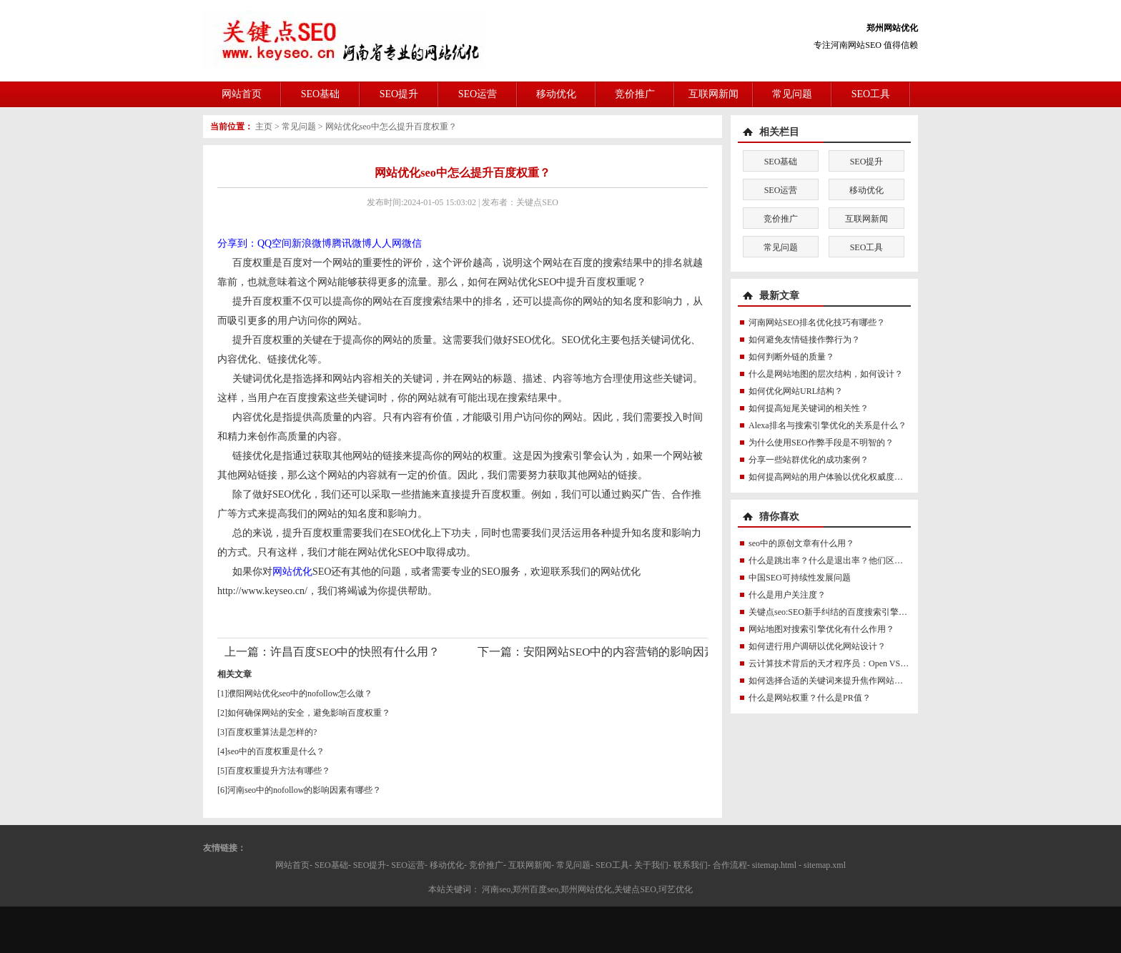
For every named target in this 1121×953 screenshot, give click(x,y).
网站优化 (292, 571)
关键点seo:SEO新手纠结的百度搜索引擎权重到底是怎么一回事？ (871, 612)
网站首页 (242, 94)
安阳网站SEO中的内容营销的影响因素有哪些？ (642, 652)
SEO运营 (477, 94)
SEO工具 (870, 94)
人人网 (387, 243)
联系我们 (690, 865)
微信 (412, 243)
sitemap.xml (825, 865)
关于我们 (651, 865)
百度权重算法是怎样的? (272, 732)
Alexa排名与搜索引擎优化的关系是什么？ (828, 425)
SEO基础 (320, 94)
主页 (263, 127)
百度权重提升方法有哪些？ (278, 771)
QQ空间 (274, 243)
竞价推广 (635, 94)
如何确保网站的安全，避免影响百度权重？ (308, 713)
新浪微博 (312, 243)
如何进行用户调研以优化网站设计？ (817, 646)
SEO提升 (399, 94)
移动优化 (556, 94)
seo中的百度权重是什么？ (276, 751)
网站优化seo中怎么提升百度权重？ (391, 127)
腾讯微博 (352, 243)
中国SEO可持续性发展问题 (800, 578)
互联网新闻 (713, 94)
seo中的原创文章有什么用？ (801, 543)
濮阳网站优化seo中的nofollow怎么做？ (299, 693)
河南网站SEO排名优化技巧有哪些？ (817, 322)
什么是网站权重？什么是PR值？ (810, 698)
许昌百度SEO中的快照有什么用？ (355, 652)
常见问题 (792, 94)
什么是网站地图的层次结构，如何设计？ (826, 374)
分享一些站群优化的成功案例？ (809, 460)
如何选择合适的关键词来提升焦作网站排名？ (834, 681)
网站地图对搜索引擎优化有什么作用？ (821, 629)
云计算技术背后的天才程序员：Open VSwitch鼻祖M (846, 663)
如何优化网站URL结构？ (796, 391)
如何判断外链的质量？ (791, 357)
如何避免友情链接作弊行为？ (804, 340)
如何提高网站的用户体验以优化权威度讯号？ (834, 477)
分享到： (237, 243)
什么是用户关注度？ (787, 595)
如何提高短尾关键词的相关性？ (809, 408)
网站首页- (293, 865)
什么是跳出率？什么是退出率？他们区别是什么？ (843, 560)
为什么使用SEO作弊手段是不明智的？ (821, 443)
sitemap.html (774, 865)
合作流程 (730, 865)
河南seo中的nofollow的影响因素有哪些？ (304, 790)
